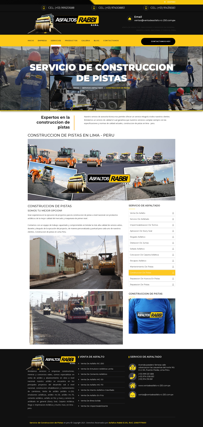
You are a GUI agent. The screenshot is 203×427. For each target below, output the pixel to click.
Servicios (56, 40)
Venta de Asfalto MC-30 (92, 379)
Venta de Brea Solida (90, 401)
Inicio (31, 40)
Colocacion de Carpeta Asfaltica (152, 255)
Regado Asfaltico (152, 237)
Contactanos (111, 40)
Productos (71, 40)
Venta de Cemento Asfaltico (94, 374)
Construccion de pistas (152, 272)
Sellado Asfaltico (152, 249)
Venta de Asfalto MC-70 (92, 385)
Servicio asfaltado (92, 88)
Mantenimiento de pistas (152, 266)
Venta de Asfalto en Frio (92, 395)
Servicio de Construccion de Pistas (46, 423)
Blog (96, 40)
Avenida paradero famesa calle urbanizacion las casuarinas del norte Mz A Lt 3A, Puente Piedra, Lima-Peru (156, 367)
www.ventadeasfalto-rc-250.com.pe (154, 385)
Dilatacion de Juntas (152, 243)
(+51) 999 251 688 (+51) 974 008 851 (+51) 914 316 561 (146, 376)
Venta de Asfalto (152, 213)
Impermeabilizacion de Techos (152, 225)
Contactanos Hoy (158, 41)
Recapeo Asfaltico (152, 260)
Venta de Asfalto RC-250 (92, 363)
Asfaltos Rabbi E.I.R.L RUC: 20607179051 (127, 423)
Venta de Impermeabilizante (94, 406)
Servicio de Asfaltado (152, 219)
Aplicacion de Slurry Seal (152, 231)
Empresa (42, 40)
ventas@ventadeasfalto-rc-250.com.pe (154, 20)
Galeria (85, 40)
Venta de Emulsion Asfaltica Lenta (97, 369)
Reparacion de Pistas (152, 284)
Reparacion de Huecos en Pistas (152, 278)
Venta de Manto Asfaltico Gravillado (97, 390)
